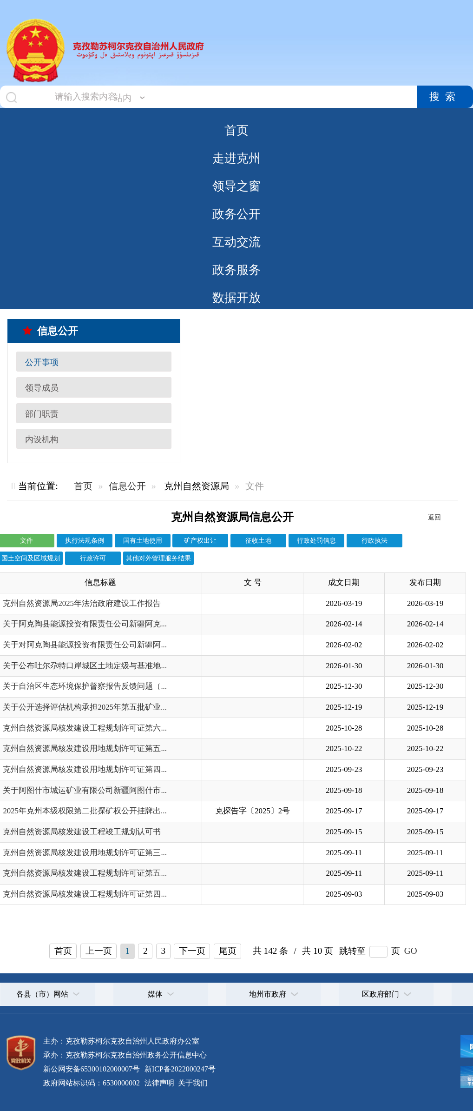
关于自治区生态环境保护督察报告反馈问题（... (85, 686)
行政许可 (93, 558)
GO (410, 951)
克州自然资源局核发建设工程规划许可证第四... (85, 894)
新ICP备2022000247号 (179, 1069)
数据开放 (236, 298)
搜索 (445, 96)
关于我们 (192, 1083)
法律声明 (159, 1083)
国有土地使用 (142, 540)
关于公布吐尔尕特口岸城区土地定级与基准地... (85, 665)
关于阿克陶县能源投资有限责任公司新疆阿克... (85, 623)
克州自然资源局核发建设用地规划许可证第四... (85, 769)
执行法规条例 (84, 540)
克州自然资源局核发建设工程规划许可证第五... (85, 873)
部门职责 (42, 414)
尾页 (227, 951)
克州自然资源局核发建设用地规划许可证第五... (85, 748)
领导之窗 (236, 186)
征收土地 (258, 540)
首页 (236, 130)
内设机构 (42, 439)
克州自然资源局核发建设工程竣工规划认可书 (82, 831)
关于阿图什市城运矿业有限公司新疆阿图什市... (85, 790)
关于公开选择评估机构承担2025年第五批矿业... (84, 707)
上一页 (98, 951)
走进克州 (236, 158)
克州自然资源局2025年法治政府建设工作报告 (82, 603)
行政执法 (374, 540)
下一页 (192, 951)
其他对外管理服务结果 (158, 558)
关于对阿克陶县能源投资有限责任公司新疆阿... (85, 644)
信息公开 (50, 330)
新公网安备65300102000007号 (91, 1069)
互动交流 (236, 242)
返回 (434, 517)
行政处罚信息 (316, 540)
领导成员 (42, 388)
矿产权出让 (200, 540)
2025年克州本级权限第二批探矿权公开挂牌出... (84, 810)
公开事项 (42, 362)
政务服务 (236, 270)
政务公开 (236, 214)
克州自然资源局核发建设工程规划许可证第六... (85, 728)
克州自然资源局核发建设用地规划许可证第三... (85, 852)
